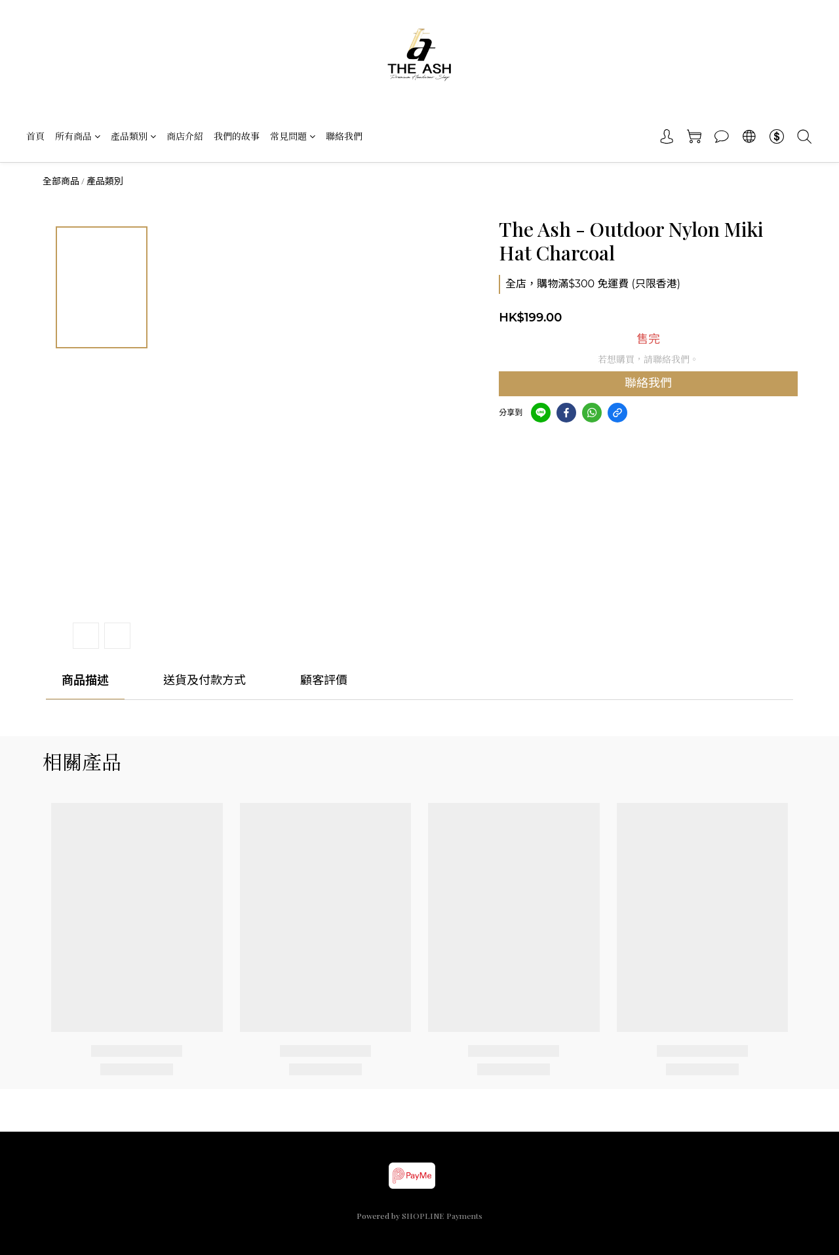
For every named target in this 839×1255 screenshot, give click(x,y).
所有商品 (77, 136)
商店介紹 (184, 136)
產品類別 (133, 136)
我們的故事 (237, 136)
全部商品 (61, 181)
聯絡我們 (344, 136)
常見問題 (292, 136)
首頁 (35, 136)
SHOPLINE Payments (442, 1215)
